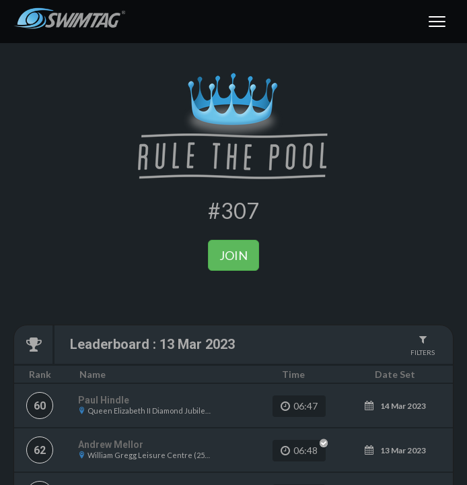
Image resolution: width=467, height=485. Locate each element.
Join (233, 255)
